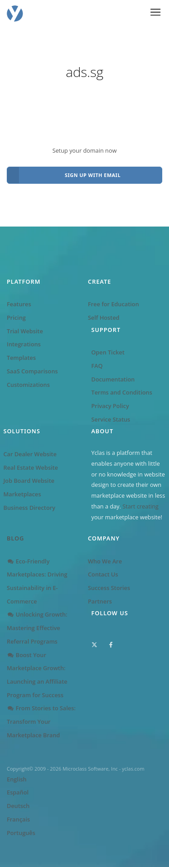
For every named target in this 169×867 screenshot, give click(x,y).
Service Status (110, 419)
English (17, 779)
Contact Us (103, 574)
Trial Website (25, 331)
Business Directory (29, 508)
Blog (15, 538)
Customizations (28, 385)
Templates (21, 358)
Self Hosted (103, 317)
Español (17, 792)
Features (19, 304)
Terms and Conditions (121, 392)
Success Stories (109, 588)
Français (18, 819)
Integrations (24, 344)
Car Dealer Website (30, 454)
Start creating (141, 506)
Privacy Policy (110, 406)
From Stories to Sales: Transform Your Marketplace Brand (41, 721)
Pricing (16, 317)
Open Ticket (108, 352)
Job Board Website (29, 481)
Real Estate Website (31, 467)
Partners (100, 601)
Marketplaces (22, 494)
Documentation (113, 379)
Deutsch (18, 806)
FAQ (97, 366)
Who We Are (105, 561)
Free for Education (113, 304)
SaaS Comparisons (32, 371)
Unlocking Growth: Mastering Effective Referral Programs (37, 627)
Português (21, 833)
